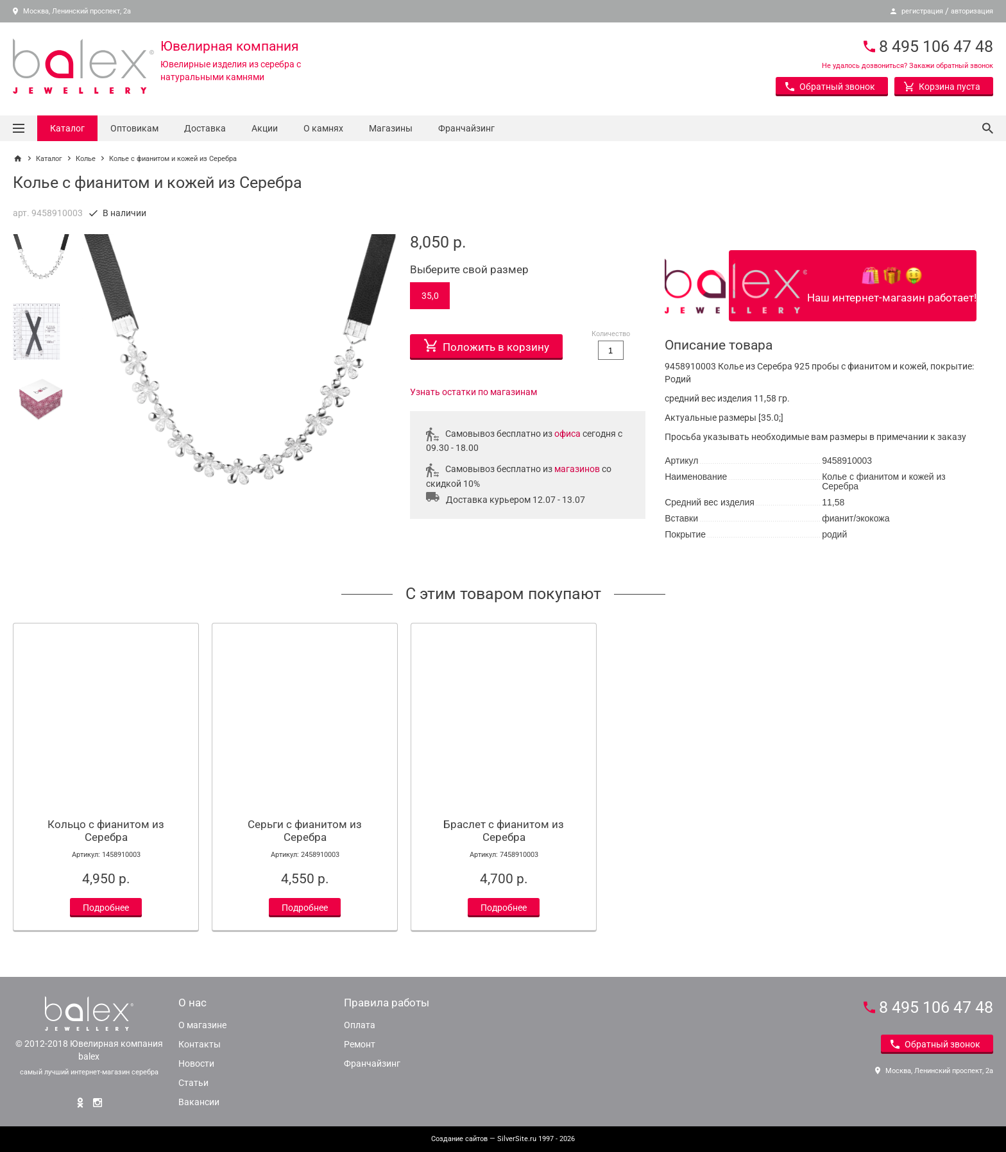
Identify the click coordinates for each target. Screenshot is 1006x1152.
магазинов (577, 469)
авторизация (972, 11)
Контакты (199, 1044)
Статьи (193, 1083)
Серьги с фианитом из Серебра (305, 830)
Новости (196, 1063)
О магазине (202, 1025)
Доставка (205, 128)
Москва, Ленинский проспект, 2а (72, 11)
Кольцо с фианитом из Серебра (105, 830)
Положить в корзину (486, 343)
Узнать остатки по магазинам (473, 392)
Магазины (391, 128)
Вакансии (198, 1102)
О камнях (323, 128)
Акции (265, 128)
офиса (567, 433)
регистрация (922, 11)
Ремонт (359, 1044)
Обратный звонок (830, 86)
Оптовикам (134, 128)
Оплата (359, 1025)
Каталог (67, 128)
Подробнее (106, 907)
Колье (86, 159)
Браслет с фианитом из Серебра (503, 830)
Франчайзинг (466, 128)
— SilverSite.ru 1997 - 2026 (503, 1139)
